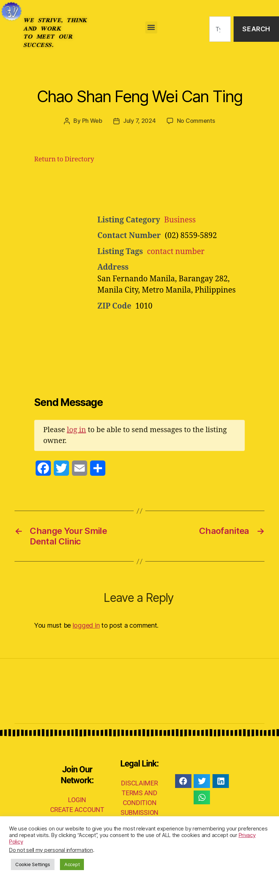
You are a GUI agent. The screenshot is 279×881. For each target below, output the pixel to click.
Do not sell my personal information (51, 850)
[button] (151, 27)
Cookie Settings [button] (32, 864)
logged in (86, 625)
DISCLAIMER (139, 783)
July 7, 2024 (139, 120)
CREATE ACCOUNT (77, 809)
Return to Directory (64, 159)
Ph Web (92, 120)
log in (76, 429)
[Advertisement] (187, 191)
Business (180, 220)
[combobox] (220, 29)
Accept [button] (72, 864)
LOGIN (77, 799)
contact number (176, 251)
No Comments (196, 120)
